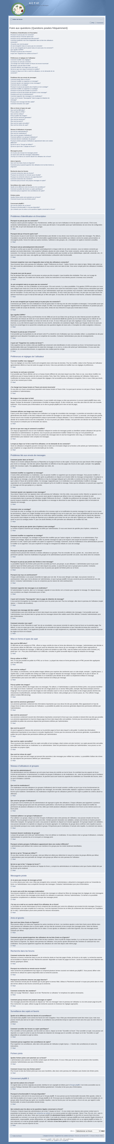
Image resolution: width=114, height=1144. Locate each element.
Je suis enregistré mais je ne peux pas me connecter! (26, 46)
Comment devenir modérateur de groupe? (23, 139)
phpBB (49, 1139)
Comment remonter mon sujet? (20, 103)
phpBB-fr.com (58, 1140)
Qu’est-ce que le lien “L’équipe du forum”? (23, 146)
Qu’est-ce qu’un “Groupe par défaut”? (22, 144)
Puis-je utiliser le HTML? (18, 112)
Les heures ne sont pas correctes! (21, 61)
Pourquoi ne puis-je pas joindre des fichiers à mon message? (29, 92)
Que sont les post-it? (17, 121)
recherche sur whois (43, 1113)
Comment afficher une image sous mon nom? (24, 67)
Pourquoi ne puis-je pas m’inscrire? (21, 51)
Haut (14, 229)
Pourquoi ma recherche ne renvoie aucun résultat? (26, 175)
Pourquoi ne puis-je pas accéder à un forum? (24, 90)
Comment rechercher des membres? (21, 178)
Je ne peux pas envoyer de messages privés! (24, 153)
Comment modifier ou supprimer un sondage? (24, 88)
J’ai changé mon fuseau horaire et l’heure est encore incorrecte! (30, 63)
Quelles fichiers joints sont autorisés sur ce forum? (26, 197)
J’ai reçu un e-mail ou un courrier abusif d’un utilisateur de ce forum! (31, 156)
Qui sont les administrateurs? (19, 131)
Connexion (100, 22)
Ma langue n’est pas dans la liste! (21, 65)
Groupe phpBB (75, 1085)
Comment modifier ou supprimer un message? (24, 81)
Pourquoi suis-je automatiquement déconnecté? (25, 38)
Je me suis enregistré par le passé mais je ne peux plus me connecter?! (32, 48)
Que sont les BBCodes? (18, 110)
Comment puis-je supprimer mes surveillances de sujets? (28, 190)
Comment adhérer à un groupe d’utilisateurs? (24, 137)
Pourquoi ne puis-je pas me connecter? (22, 34)
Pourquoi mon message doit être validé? (23, 102)
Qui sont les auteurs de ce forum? (21, 205)
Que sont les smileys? (17, 114)
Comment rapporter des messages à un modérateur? (26, 96)
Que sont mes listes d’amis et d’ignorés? (23, 163)
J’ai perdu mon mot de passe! (19, 44)
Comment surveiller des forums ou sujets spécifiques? (27, 189)
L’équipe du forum (48, 1135)
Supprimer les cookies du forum (64, 1135)
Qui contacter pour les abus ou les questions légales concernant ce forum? (33, 209)
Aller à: (72, 1131)
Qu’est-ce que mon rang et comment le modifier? (25, 69)
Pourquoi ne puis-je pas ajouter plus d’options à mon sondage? (29, 87)
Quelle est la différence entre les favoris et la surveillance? (28, 187)
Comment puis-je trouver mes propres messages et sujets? (28, 180)
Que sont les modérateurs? (19, 133)
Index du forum (17, 19)
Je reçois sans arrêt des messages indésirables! (25, 154)
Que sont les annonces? (18, 119)
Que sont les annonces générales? (21, 117)
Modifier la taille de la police (101, 19)
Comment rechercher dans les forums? (22, 173)
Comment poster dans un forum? (20, 79)
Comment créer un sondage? (19, 85)
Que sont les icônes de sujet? (19, 125)
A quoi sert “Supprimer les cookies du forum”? (24, 53)
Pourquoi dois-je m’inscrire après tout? (22, 36)
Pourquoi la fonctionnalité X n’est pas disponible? (25, 207)
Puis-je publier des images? (19, 115)
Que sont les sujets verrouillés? (20, 123)
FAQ (93, 22)
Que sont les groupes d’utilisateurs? (21, 135)
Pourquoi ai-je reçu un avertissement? (22, 94)
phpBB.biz (65, 1140)
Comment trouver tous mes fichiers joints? (23, 199)
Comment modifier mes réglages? (21, 60)
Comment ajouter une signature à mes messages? (26, 83)
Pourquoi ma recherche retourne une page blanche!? (26, 177)
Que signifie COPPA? (17, 49)
